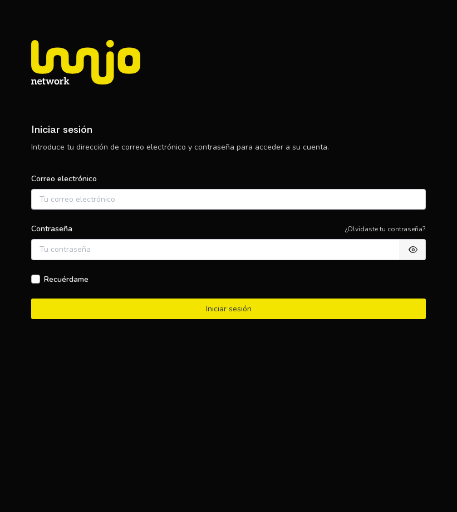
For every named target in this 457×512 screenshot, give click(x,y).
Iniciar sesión (229, 309)
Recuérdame (66, 279)
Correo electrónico (64, 178)
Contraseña (51, 228)
